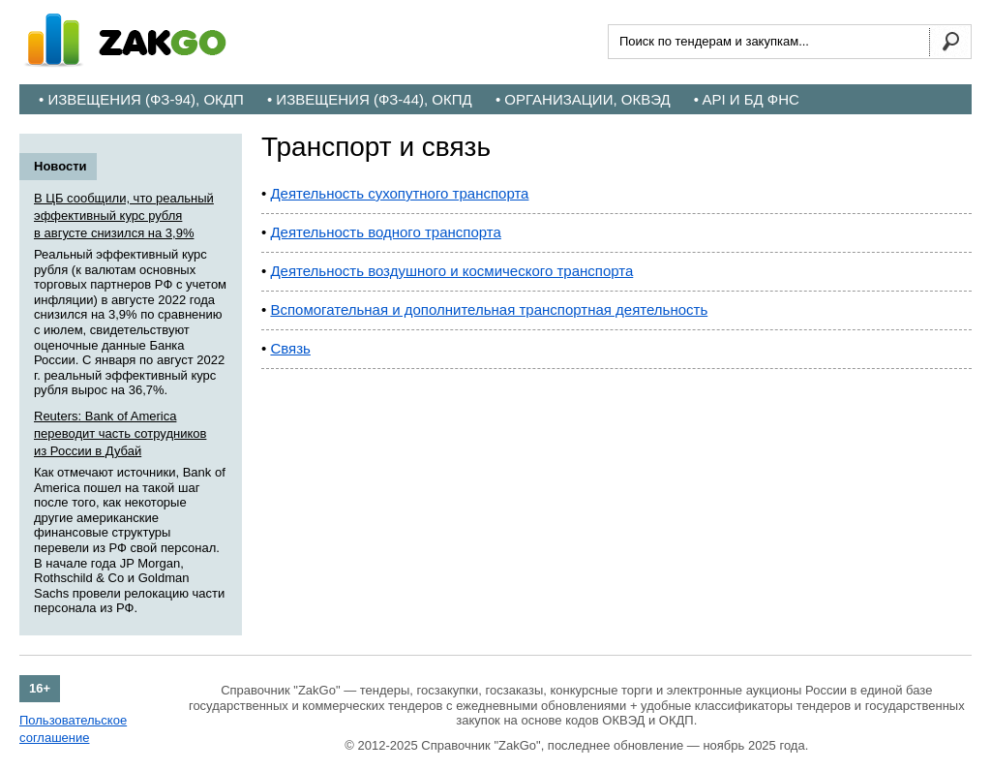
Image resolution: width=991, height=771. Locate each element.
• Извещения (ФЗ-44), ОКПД (369, 99)
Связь (290, 348)
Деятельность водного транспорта (385, 232)
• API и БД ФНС (746, 99)
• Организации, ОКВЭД (583, 99)
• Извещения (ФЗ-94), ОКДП (141, 99)
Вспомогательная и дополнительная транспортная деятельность (488, 309)
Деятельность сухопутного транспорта (399, 193)
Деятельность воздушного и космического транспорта (451, 270)
